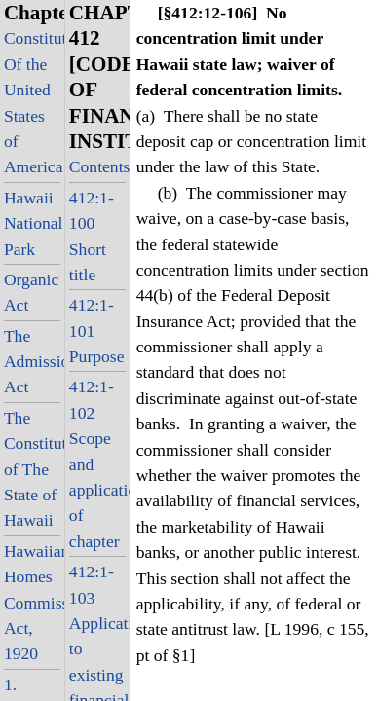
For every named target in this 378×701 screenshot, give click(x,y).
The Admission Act (32, 361)
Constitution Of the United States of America (32, 102)
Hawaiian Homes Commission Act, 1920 (32, 602)
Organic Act (31, 292)
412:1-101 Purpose (97, 330)
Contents (97, 166)
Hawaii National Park (32, 223)
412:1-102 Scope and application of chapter (97, 463)
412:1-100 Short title (91, 236)
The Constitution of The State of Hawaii (32, 469)
